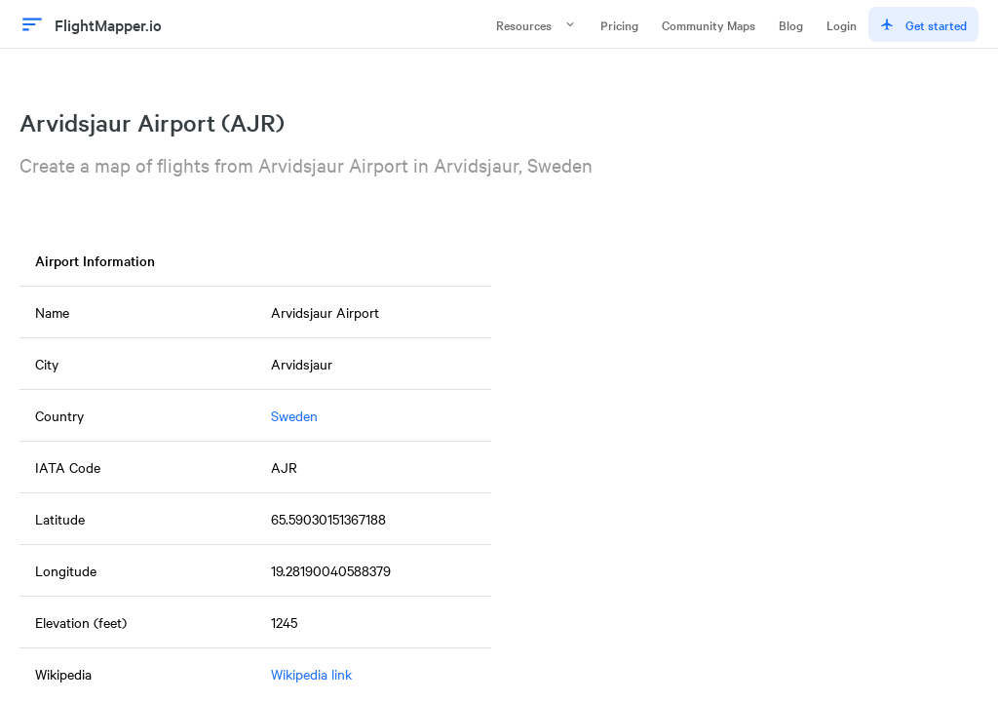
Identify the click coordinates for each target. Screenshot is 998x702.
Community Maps (708, 24)
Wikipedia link (311, 673)
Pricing (619, 24)
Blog (791, 24)
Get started (923, 24)
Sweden (294, 415)
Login (841, 24)
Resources (536, 24)
